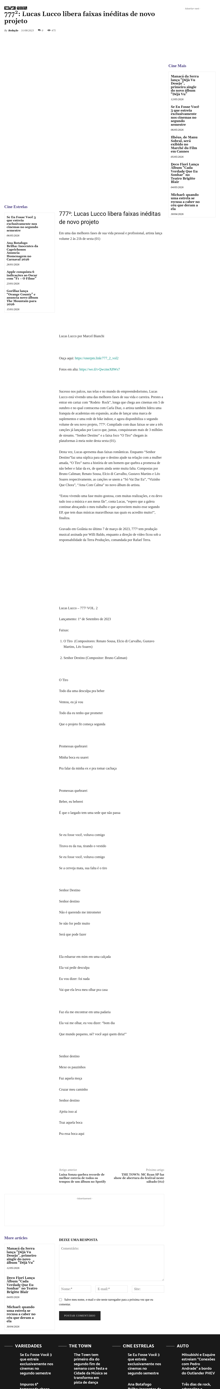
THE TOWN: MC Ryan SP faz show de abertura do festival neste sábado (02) (139, 1125)
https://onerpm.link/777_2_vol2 (96, 305)
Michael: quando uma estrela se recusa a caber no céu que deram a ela (22, 1256)
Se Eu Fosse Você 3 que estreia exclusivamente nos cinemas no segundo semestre (22, 170)
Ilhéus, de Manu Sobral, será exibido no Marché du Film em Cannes (185, 134)
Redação (13, 30)
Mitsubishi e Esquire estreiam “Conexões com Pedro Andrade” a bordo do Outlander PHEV (198, 1303)
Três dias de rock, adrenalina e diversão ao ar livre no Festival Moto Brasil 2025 (197, 1324)
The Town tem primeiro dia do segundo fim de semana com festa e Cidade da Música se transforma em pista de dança (89, 1306)
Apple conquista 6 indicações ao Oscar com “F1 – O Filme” (22, 222)
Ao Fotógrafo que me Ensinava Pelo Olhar (33, 1341)
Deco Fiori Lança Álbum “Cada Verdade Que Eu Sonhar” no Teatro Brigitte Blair (21, 1230)
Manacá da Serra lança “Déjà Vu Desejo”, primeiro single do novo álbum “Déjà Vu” (20, 1202)
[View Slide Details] (192, 34)
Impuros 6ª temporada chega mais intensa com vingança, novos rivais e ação (35, 1324)
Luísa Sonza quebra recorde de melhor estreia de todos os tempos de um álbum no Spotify (82, 1125)
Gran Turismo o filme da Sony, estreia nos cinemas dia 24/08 (198, 1343)
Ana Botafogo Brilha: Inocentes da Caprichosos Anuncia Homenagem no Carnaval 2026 (22, 198)
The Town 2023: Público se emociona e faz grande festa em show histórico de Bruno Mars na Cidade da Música (90, 1332)
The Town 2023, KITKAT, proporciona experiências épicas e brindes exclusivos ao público (90, 1355)
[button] (183, 9)
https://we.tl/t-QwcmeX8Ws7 (99, 316)
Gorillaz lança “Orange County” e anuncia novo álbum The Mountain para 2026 (22, 244)
